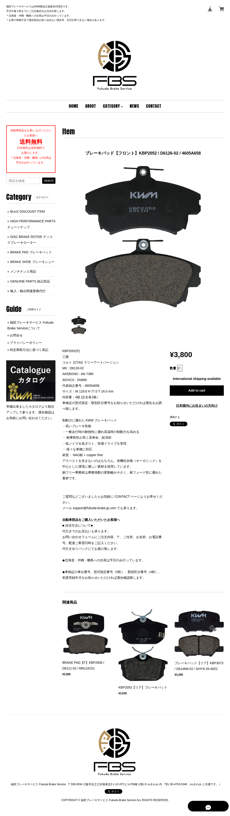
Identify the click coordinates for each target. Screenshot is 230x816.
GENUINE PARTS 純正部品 (30, 281)
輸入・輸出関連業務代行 (28, 291)
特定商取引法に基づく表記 (29, 350)
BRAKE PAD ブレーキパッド (31, 252)
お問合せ (16, 335)
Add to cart (196, 390)
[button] (112, 106)
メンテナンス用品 (23, 271)
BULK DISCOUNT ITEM (27, 211)
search (49, 180)
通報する (175, 417)
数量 (173, 368)
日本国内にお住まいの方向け (197, 405)
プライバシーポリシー (26, 342)
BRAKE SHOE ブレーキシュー (32, 262)
